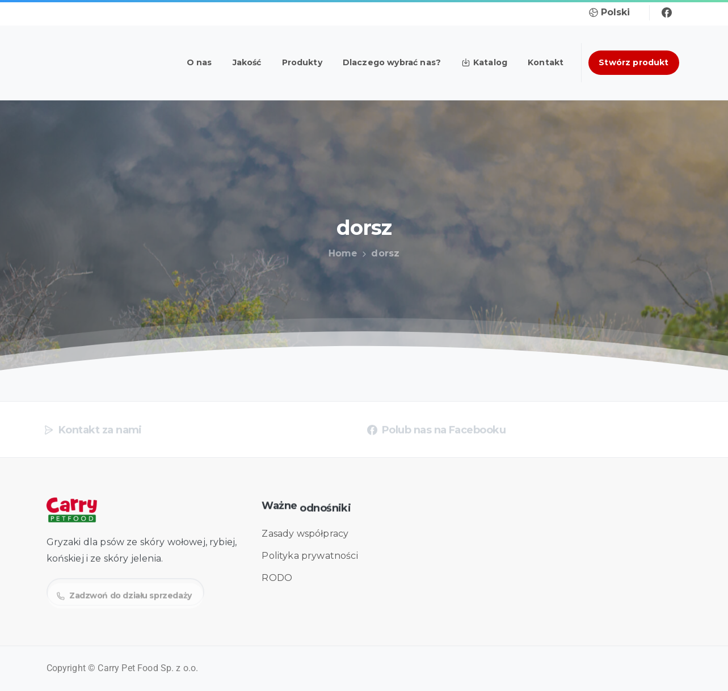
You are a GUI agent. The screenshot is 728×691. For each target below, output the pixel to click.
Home (341, 253)
